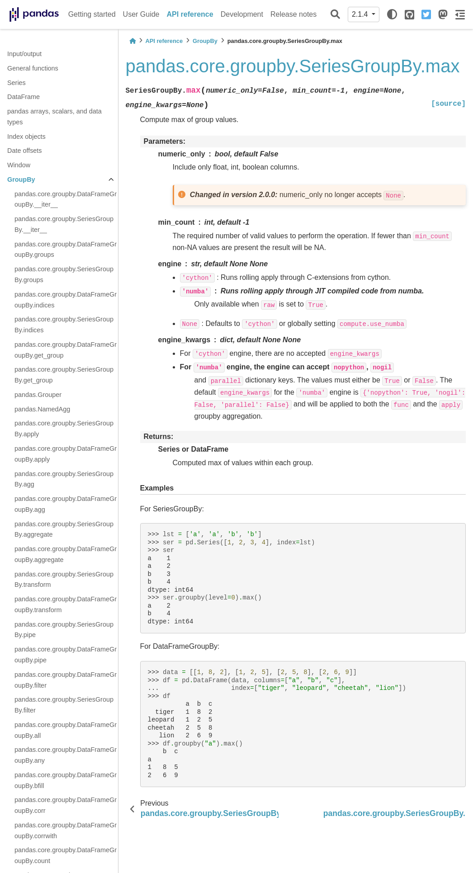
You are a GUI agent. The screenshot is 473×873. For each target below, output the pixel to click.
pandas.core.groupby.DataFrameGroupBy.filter (65, 680)
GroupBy (21, 179)
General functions (32, 68)
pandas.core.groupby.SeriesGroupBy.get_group (64, 375)
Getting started (92, 14)
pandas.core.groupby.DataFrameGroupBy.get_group (65, 350)
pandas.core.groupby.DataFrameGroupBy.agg (65, 504)
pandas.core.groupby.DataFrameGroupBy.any (65, 755)
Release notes (293, 14)
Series (16, 82)
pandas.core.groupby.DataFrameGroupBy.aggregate (65, 554)
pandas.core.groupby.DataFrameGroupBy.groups (65, 250)
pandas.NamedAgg (42, 409)
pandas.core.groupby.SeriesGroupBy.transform (64, 580)
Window (18, 165)
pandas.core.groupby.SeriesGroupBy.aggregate (64, 529)
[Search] (335, 14)
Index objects (26, 136)
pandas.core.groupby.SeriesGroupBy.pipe (64, 630)
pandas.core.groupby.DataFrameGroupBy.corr (65, 805)
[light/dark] (392, 14)
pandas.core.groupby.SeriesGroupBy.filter (64, 705)
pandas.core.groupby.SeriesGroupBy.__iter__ (64, 224)
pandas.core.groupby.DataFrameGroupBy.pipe (65, 655)
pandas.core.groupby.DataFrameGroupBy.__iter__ (65, 199)
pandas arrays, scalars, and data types (54, 117)
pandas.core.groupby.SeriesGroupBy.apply (64, 429)
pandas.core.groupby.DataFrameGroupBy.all (65, 730)
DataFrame (23, 96)
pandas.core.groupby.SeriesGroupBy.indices (64, 325)
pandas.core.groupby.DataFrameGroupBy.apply (65, 454)
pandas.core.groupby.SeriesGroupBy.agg (64, 479)
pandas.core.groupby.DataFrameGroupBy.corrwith (65, 830)
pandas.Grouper (37, 394)
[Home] (132, 41)
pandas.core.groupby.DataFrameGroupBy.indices (65, 300)
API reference (190, 14)
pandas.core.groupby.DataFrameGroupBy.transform (65, 604)
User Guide (141, 14)
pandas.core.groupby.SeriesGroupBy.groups (64, 274)
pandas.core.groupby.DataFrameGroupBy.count (65, 855)
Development (242, 14)
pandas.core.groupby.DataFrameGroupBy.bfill (65, 780)
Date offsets (24, 150)
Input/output (24, 53)
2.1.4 (361, 14)
